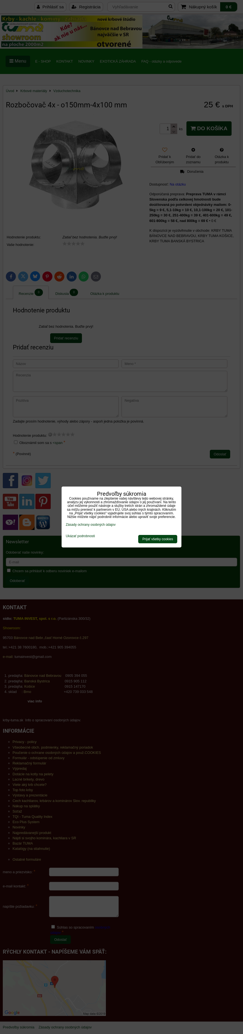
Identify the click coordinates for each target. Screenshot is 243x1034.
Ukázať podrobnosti (80, 536)
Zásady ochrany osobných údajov (91, 525)
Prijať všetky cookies (157, 539)
